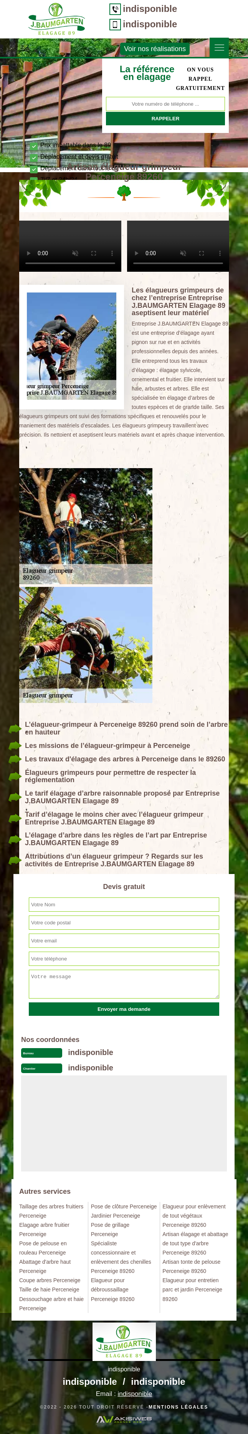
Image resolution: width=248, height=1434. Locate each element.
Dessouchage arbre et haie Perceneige (51, 1303)
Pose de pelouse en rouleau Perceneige (43, 1248)
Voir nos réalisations (155, 49)
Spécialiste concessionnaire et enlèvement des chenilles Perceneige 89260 (121, 1257)
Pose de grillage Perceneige (110, 1229)
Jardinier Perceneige (115, 1216)
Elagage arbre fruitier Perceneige (44, 1229)
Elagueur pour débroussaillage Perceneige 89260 (113, 1289)
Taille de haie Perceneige (49, 1289)
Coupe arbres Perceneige (50, 1280)
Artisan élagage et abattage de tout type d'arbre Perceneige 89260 (195, 1243)
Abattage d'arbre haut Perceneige (45, 1266)
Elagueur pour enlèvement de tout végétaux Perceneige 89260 (193, 1215)
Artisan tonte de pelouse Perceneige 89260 (191, 1266)
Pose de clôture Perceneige (124, 1206)
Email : (124, 1393)
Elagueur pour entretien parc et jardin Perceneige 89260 (192, 1289)
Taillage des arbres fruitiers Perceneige (51, 1211)
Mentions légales (178, 1407)
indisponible (150, 8)
